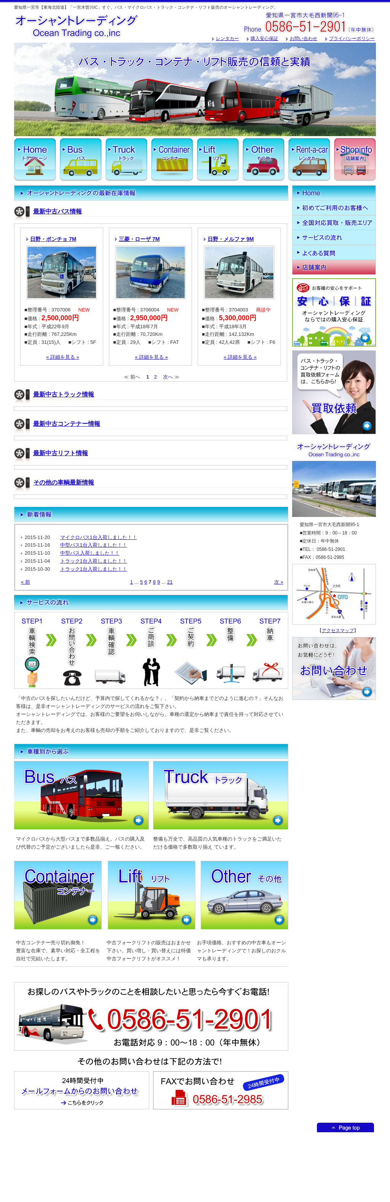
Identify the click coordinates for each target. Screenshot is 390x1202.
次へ (168, 377)
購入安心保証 (264, 38)
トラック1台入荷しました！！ (93, 561)
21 (170, 582)
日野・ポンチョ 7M (53, 239)
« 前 (25, 582)
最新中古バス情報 (57, 211)
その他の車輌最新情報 (63, 482)
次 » (278, 582)
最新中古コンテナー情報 (66, 423)
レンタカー (227, 38)
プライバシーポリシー (352, 38)
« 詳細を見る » (62, 357)
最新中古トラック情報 (63, 394)
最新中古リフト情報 (60, 453)
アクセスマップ (338, 630)
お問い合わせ (303, 38)
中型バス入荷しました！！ (90, 553)
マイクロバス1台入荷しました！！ (98, 537)
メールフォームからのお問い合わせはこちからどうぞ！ (81, 1090)
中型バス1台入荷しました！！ (93, 545)
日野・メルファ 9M (231, 239)
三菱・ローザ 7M (139, 239)
